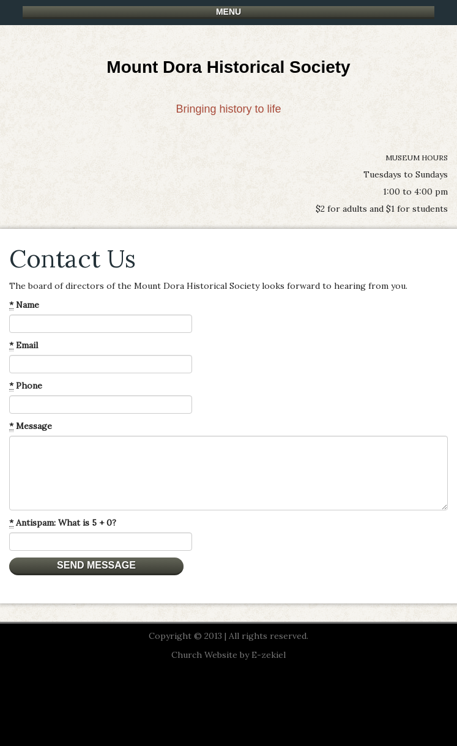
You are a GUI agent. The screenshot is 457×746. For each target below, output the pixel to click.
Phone (25, 386)
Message (30, 426)
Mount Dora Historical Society (228, 67)
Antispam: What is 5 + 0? (62, 523)
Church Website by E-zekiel (228, 654)
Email (23, 345)
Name (24, 305)
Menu (228, 12)
